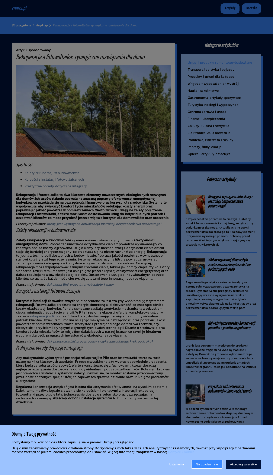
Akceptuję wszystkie (243, 464)
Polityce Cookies (181, 451)
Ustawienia (176, 464)
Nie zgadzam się (207, 464)
